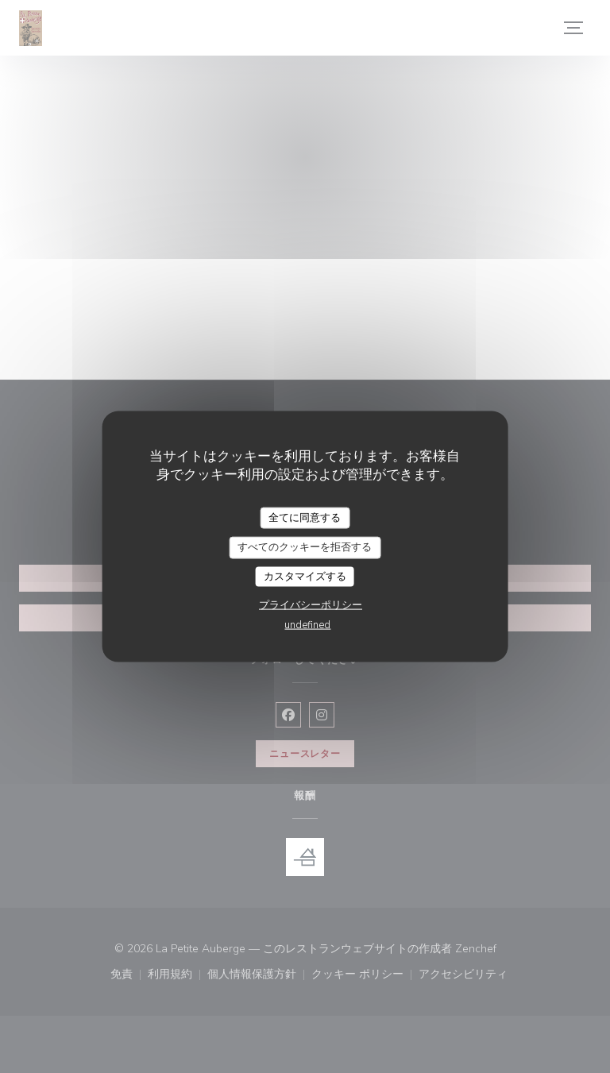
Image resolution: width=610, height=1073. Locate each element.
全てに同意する (304, 517)
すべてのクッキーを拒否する (304, 547)
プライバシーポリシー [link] (310, 605)
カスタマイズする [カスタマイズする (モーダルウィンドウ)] (305, 576)
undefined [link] (307, 625)
